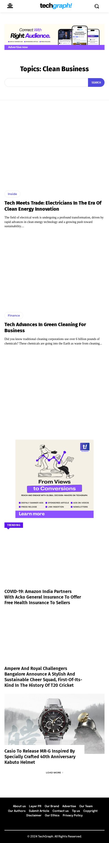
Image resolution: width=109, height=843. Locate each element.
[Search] (96, 82)
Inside (12, 194)
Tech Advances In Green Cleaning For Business (45, 327)
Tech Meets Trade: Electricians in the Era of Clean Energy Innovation (52, 206)
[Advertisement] (54, 390)
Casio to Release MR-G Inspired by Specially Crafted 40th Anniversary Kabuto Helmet (39, 756)
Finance (14, 315)
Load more (54, 772)
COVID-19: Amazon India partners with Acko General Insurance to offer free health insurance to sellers (42, 597)
